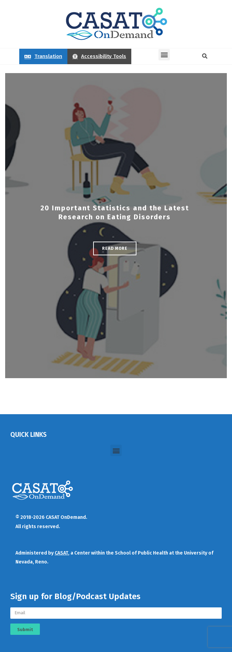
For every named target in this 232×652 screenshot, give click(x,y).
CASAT (61, 553)
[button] (164, 54)
